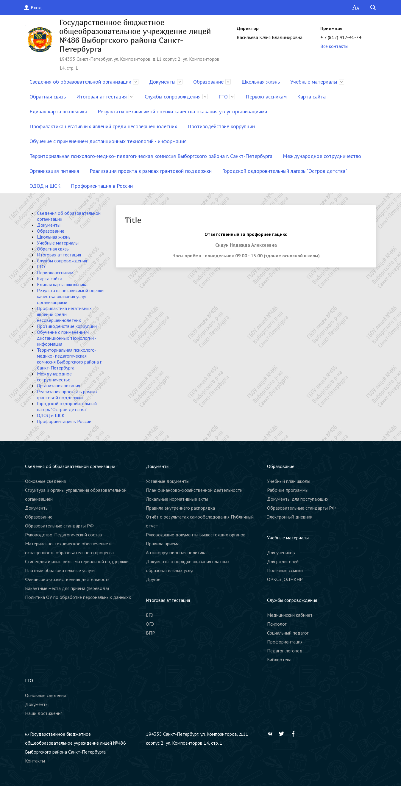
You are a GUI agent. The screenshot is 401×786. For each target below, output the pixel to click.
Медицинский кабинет (290, 615)
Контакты (35, 761)
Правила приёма (163, 544)
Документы (162, 81)
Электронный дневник (289, 517)
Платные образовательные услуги (60, 570)
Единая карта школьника (58, 111)
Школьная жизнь (260, 81)
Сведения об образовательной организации (80, 81)
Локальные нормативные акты (177, 499)
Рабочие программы (287, 490)
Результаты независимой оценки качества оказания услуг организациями (182, 111)
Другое (153, 579)
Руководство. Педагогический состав (63, 535)
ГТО (223, 96)
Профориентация (284, 642)
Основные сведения (45, 481)
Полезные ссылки (285, 570)
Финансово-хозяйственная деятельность (67, 579)
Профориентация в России (102, 185)
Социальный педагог (287, 633)
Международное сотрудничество (322, 156)
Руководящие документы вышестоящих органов (196, 535)
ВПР (150, 633)
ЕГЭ (149, 615)
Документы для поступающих (297, 499)
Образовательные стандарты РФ (59, 526)
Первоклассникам (266, 96)
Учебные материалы (313, 81)
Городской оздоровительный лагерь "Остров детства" (284, 170)
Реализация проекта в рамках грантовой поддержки (151, 170)
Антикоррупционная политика (176, 552)
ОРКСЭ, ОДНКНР (285, 579)
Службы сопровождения (173, 96)
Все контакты (334, 46)
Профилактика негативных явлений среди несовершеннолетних (103, 126)
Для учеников (281, 552)
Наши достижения (44, 713)
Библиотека (279, 660)
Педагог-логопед (284, 651)
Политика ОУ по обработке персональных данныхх (78, 597)
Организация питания (54, 170)
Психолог (276, 624)
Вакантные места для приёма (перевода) (67, 588)
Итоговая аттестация (101, 96)
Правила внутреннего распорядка (180, 508)
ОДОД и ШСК (44, 185)
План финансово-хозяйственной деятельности (194, 490)
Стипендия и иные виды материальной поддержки (77, 561)
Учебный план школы (288, 481)
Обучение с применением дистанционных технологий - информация (108, 141)
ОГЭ (150, 624)
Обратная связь (47, 96)
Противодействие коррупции (221, 126)
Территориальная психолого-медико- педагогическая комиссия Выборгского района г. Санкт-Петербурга (150, 156)
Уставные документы (167, 481)
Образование (208, 81)
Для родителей (283, 561)
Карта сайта (311, 96)
